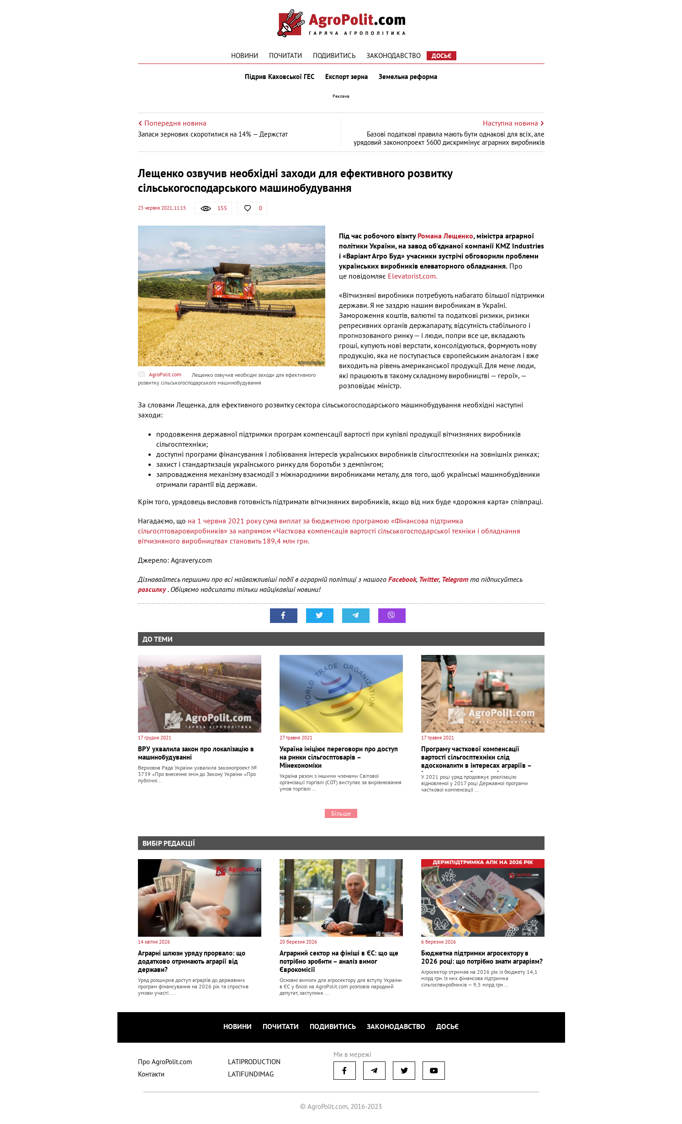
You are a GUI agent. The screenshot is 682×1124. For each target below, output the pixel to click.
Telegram (455, 579)
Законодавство (393, 55)
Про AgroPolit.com (165, 1061)
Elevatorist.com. (412, 275)
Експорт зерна (346, 77)
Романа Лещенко (445, 235)
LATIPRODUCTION (254, 1061)
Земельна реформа (408, 77)
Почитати (285, 55)
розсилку (153, 589)
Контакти (151, 1074)
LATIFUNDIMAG (251, 1074)
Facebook (402, 579)
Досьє (441, 56)
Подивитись (334, 55)
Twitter (429, 579)
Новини (244, 55)
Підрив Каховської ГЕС (279, 77)
